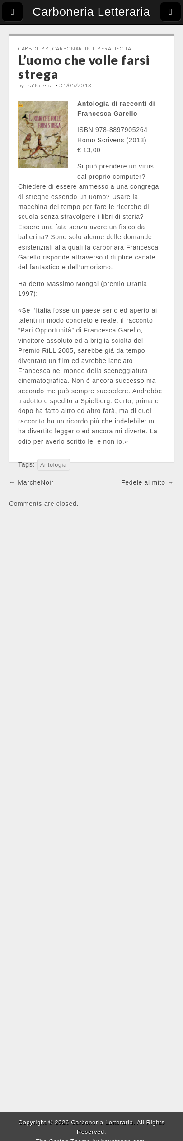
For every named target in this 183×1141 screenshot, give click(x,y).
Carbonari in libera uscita (91, 48)
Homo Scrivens (100, 140)
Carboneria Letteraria (91, 11)
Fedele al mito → (147, 482)
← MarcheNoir (31, 482)
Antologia (53, 465)
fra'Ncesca (39, 85)
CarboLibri (34, 48)
